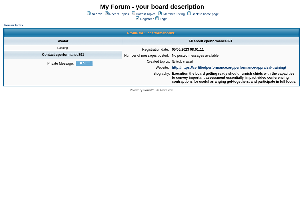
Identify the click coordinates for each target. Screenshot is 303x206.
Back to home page (205, 14)
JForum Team (166, 90)
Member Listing (174, 14)
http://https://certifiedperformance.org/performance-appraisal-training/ (229, 68)
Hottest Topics (146, 14)
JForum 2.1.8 (149, 90)
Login (161, 19)
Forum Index (13, 25)
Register (144, 19)
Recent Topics (119, 14)
